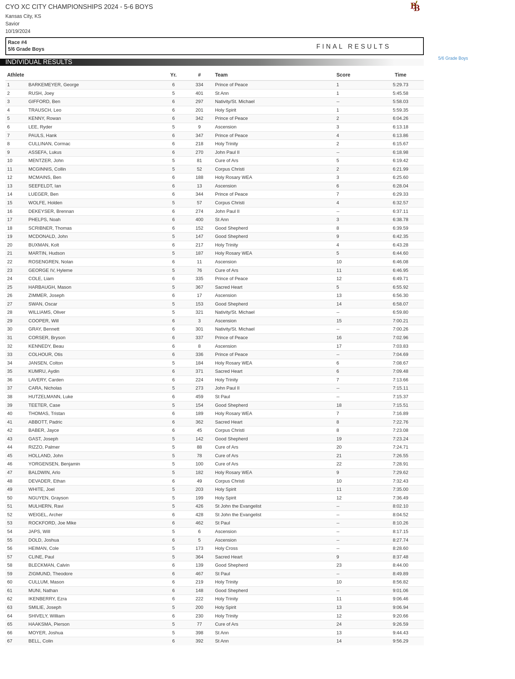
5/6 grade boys (453, 58)
